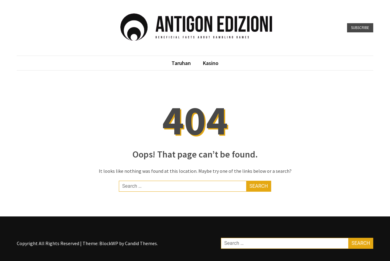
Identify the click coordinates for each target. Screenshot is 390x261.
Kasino (210, 63)
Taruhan (181, 63)
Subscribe (360, 27)
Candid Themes (141, 243)
